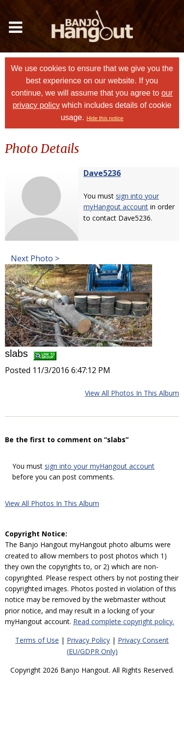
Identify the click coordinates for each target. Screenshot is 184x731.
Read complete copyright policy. (123, 621)
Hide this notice (104, 118)
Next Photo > (34, 258)
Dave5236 (102, 173)
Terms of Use (37, 640)
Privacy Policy (88, 640)
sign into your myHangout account (100, 466)
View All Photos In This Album (132, 393)
